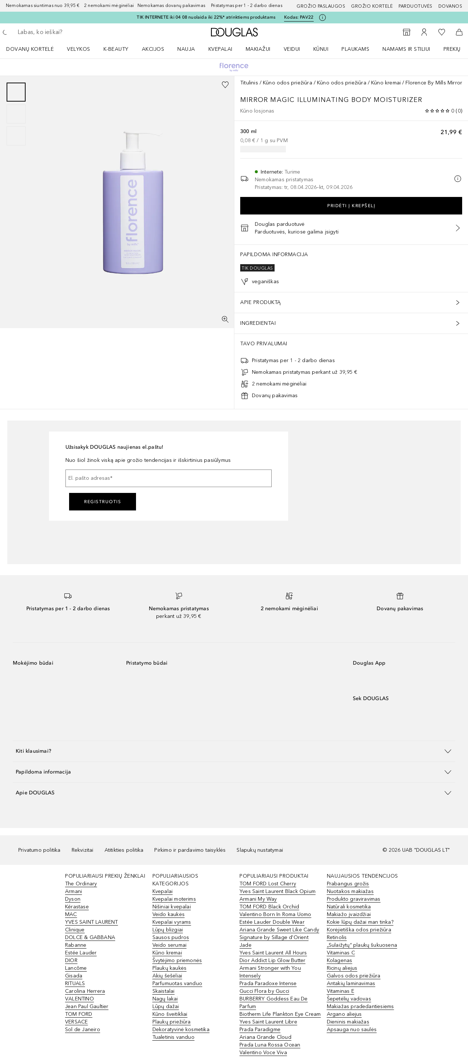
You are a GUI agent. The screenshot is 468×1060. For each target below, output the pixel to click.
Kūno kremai (386, 83)
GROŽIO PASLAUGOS (321, 6)
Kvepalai (220, 49)
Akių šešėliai (167, 976)
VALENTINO (79, 999)
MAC (71, 914)
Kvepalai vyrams (171, 922)
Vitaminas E (340, 991)
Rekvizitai (83, 850)
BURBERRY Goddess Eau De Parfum (273, 1003)
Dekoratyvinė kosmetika (181, 1029)
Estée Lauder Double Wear (272, 922)
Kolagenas (339, 960)
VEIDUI (292, 49)
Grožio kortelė (372, 6)
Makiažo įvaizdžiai (349, 914)
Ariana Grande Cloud (265, 1037)
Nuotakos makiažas (350, 891)
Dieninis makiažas (348, 1022)
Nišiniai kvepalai (171, 907)
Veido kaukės (168, 914)
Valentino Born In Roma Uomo (275, 914)
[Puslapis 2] (16, 114)
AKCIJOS (153, 49)
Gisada (73, 976)
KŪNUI (321, 49)
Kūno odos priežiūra (287, 83)
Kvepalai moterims (174, 899)
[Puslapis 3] (16, 135)
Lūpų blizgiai (167, 930)
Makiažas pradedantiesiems (360, 1006)
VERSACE (76, 1022)
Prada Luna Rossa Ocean (269, 1045)
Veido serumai (169, 945)
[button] (234, 751)
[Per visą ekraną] (225, 319)
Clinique (75, 930)
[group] (16, 114)
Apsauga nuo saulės (352, 1029)
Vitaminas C (341, 953)
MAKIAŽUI (258, 49)
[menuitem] (34, 49)
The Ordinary (81, 884)
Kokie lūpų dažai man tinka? (360, 922)
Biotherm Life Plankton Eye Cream (280, 1014)
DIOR (71, 960)
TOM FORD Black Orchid (269, 907)
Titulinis (249, 83)
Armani (73, 891)
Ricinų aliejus (342, 968)
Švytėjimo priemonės (177, 960)
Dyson (72, 899)
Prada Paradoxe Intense (268, 983)
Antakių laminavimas (351, 983)
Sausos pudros (170, 937)
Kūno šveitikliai (170, 1014)
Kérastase (77, 907)
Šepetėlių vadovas (349, 999)
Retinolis (337, 937)
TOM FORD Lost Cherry (267, 884)
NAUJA (186, 49)
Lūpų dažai (165, 1006)
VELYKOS (78, 49)
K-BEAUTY (116, 49)
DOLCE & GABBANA (90, 937)
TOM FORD (79, 1014)
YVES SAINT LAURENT (91, 922)
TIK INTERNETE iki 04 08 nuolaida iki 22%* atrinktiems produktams (206, 17)
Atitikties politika (124, 850)
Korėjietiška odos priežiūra (359, 930)
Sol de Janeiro (82, 1029)
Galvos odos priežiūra (354, 976)
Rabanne (75, 945)
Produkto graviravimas (354, 899)
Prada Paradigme (259, 1029)
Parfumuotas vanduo (177, 983)
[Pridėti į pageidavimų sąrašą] (225, 85)
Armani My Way (258, 899)
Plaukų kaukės (169, 968)
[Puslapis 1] (16, 92)
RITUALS (75, 983)
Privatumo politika (39, 850)
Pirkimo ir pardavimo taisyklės (190, 850)
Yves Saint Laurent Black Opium (277, 891)
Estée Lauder (81, 953)
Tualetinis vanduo (173, 1037)
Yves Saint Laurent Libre (268, 1022)
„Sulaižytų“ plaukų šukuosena (362, 945)
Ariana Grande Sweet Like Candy (279, 930)
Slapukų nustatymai (260, 850)
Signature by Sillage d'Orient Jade (274, 941)
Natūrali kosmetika (349, 907)
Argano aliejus (344, 1014)
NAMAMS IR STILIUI (406, 49)
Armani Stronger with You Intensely (270, 972)
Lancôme (76, 968)
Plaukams (355, 49)
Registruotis (102, 501)
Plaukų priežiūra (171, 1022)
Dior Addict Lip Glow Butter (272, 960)
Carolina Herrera (85, 991)
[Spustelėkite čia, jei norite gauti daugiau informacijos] (322, 17)
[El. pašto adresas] (168, 478)
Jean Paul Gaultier (87, 1006)
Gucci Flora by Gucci (264, 991)
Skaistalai (163, 991)
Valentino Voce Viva (263, 1052)
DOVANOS (450, 6)
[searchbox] (71, 32)
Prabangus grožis (348, 884)
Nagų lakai (165, 999)
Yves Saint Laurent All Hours (273, 953)
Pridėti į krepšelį (351, 205)
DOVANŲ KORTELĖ (30, 49)
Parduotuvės (416, 6)
